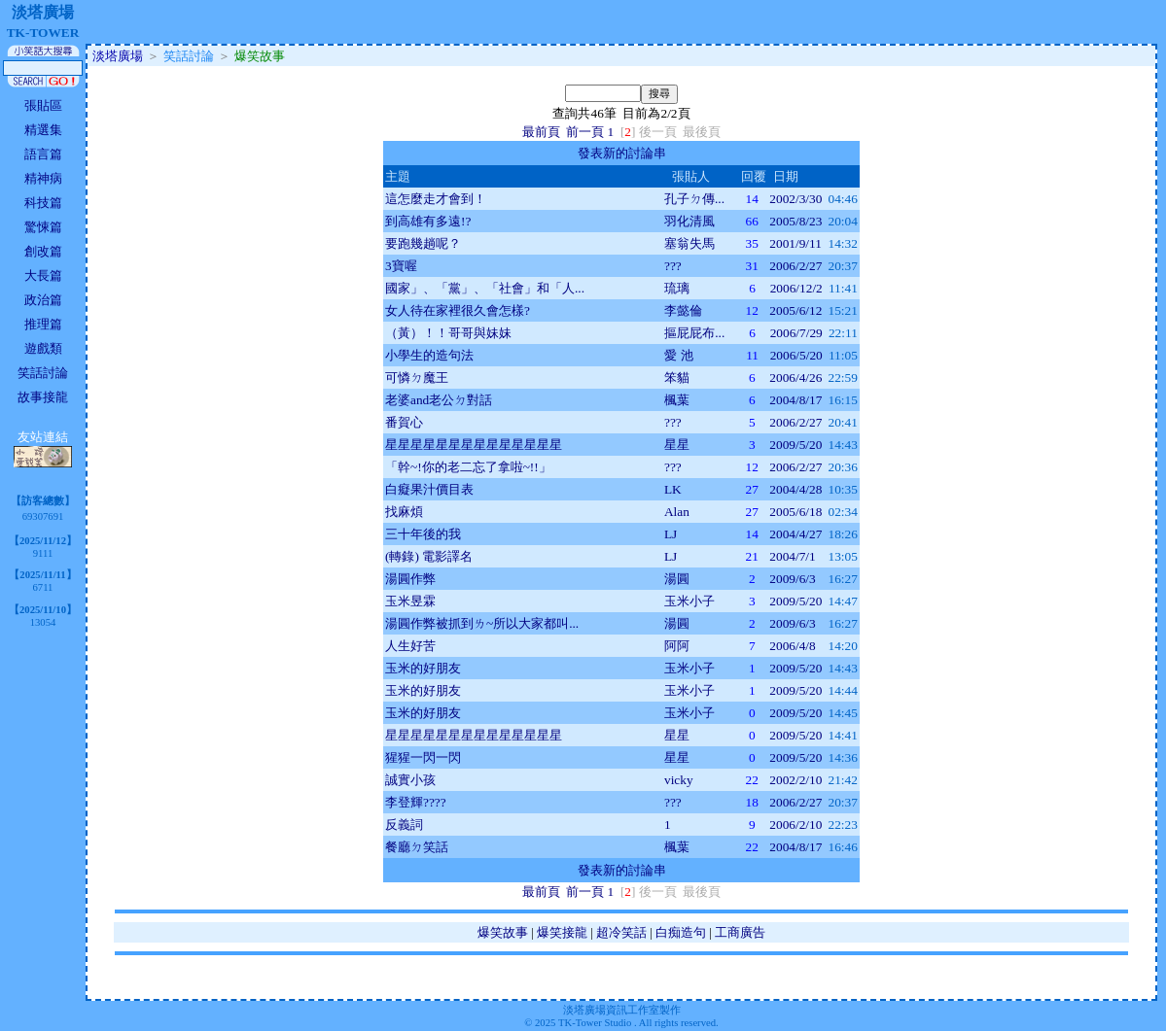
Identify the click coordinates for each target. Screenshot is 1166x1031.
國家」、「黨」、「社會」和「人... (484, 288)
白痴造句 (680, 932)
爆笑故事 (502, 932)
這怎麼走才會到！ (435, 198)
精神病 (43, 178)
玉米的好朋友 (423, 668)
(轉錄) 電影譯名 (429, 556)
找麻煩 (404, 511)
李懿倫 (683, 310)
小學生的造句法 (429, 355)
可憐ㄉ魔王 (416, 377)
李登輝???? (415, 802)
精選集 (43, 129)
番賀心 (404, 422)
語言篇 (43, 154)
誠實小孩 (410, 780)
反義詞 (404, 824)
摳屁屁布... (694, 333)
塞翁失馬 (689, 243)
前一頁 (585, 131)
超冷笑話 (621, 932)
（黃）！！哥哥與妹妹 (448, 333)
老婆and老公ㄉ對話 (438, 400)
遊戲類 (43, 348)
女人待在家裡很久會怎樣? (457, 310)
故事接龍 (43, 397)
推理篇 (43, 324)
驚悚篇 (43, 227)
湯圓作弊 (410, 578)
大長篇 (43, 275)
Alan (676, 511)
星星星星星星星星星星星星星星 (473, 444)
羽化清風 (689, 221)
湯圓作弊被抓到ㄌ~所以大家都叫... (482, 623)
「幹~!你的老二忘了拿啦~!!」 (468, 467)
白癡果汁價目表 (429, 489)
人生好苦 (410, 645)
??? (673, 265)
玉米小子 (689, 601)
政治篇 (43, 299)
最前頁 (541, 131)
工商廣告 (740, 932)
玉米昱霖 (410, 601)
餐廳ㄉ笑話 (416, 847)
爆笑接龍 (562, 932)
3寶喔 (401, 265)
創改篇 (43, 251)
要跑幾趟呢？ (423, 243)
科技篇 (43, 202)
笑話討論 (43, 372)
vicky (678, 780)
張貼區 (43, 105)
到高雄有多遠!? (428, 221)
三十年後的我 (423, 534)
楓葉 (676, 400)
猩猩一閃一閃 (423, 757)
